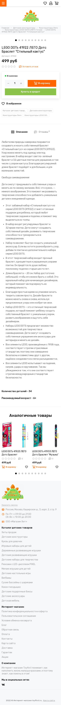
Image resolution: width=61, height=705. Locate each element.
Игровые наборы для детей (16, 546)
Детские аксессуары (13, 596)
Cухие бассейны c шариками (17, 582)
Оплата (6, 634)
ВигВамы (6, 578)
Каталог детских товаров (15, 110)
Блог (4, 625)
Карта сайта (8, 643)
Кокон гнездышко (11, 587)
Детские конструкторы (41, 110)
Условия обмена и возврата (17, 620)
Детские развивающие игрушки (19, 555)
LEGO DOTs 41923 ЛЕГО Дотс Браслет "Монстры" (14, 453)
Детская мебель (10, 600)
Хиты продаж (9, 532)
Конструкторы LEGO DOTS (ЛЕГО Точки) (37, 115)
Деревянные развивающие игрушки (21, 550)
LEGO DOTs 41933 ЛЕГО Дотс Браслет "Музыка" (45, 453)
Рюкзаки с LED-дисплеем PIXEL (18, 564)
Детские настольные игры (16, 573)
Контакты (7, 638)
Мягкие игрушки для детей (16, 568)
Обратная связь (10, 629)
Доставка (7, 648)
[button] (16, 40)
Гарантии (7, 652)
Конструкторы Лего (12, 115)
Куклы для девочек (12, 541)
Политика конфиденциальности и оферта (24, 611)
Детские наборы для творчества (20, 559)
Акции (5, 657)
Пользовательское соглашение (19, 616)
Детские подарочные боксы (17, 591)
